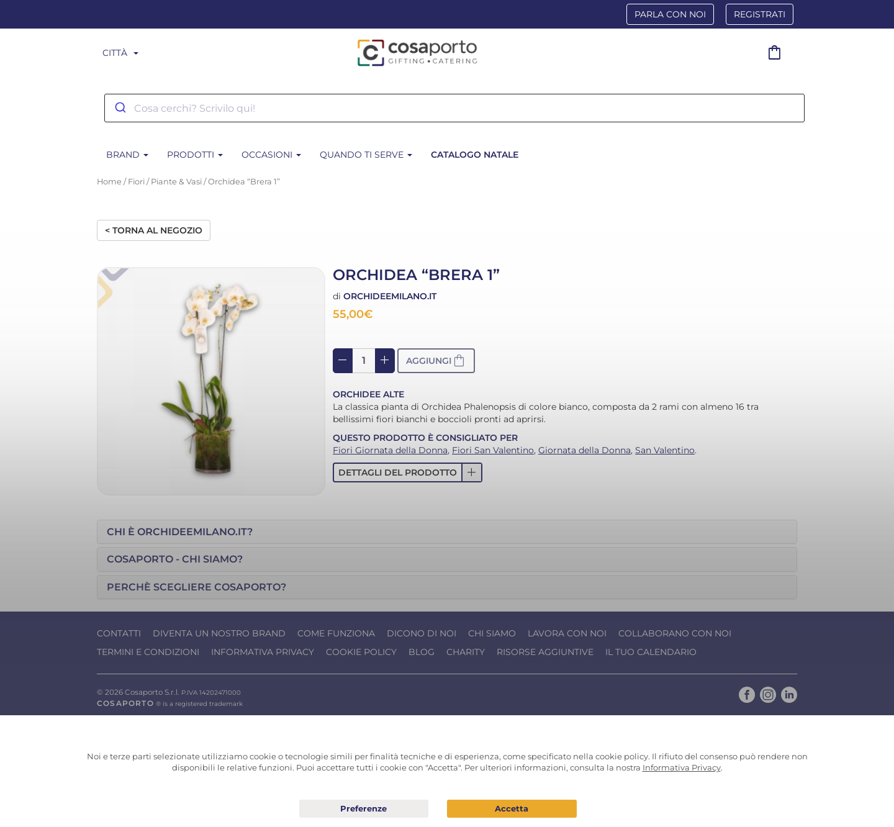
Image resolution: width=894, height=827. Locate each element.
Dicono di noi (421, 633)
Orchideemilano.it (389, 296)
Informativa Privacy (262, 652)
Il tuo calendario (651, 652)
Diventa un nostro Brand (219, 633)
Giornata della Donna (584, 450)
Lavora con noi (567, 633)
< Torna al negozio (153, 230)
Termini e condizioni (148, 652)
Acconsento (512, 809)
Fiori (136, 181)
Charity (465, 652)
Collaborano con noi (674, 633)
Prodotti (195, 154)
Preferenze (364, 809)
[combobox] (454, 108)
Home (109, 181)
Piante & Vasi (176, 181)
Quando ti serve (366, 154)
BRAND (127, 154)
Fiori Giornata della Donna (390, 450)
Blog (422, 652)
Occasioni (271, 154)
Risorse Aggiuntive (545, 652)
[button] (407, 472)
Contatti (119, 633)
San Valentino (665, 450)
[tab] (447, 532)
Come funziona (336, 633)
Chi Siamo (492, 633)
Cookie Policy (361, 652)
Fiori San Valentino (493, 450)
